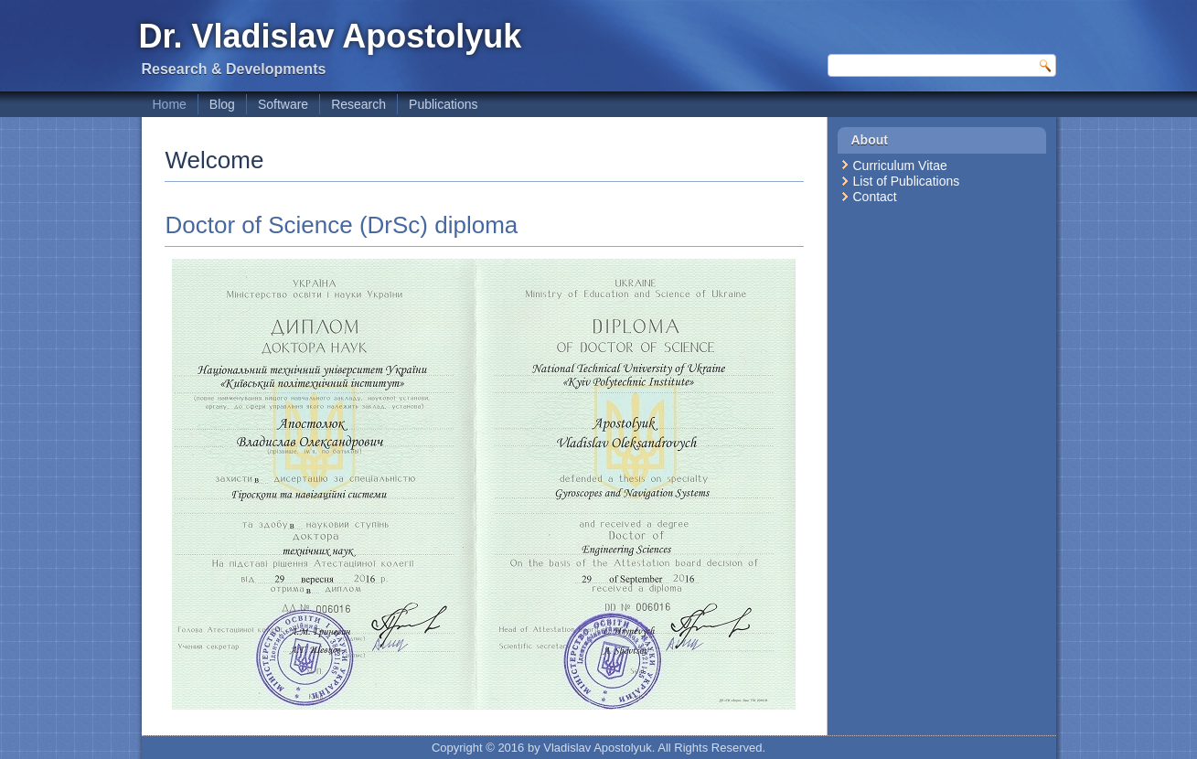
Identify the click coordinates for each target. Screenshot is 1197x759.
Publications (443, 104)
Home (170, 104)
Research (358, 104)
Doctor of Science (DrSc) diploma (342, 225)
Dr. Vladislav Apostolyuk (330, 36)
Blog (222, 104)
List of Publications (906, 181)
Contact (875, 196)
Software (283, 104)
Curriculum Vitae (900, 165)
